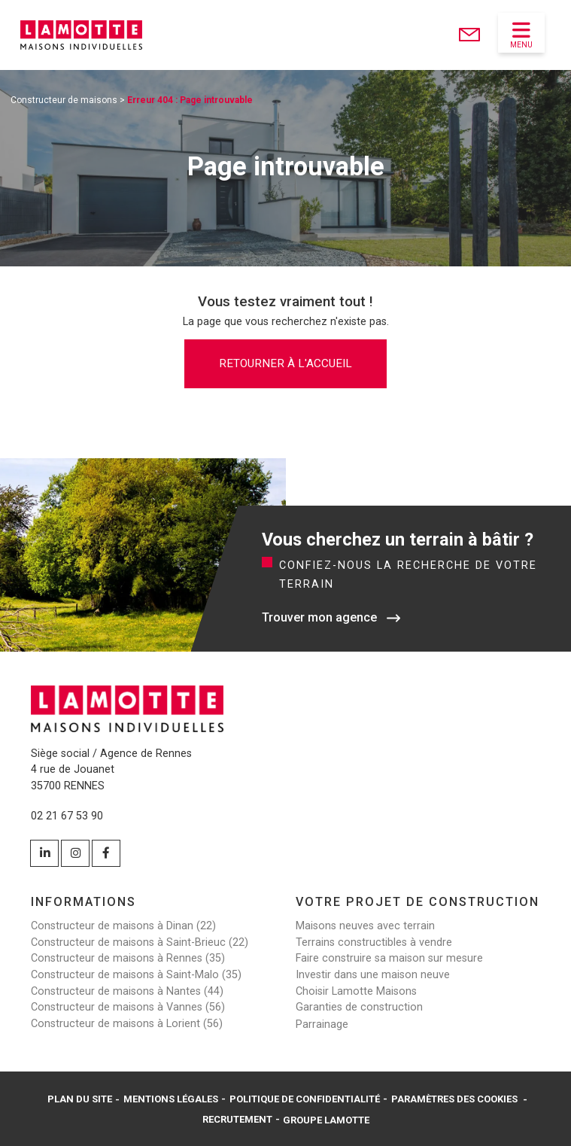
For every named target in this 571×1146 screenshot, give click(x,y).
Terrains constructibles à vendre (374, 942)
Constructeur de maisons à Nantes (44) (127, 991)
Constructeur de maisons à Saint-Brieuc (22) (139, 942)
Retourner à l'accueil (285, 363)
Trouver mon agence (319, 617)
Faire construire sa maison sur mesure (389, 958)
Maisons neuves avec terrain (365, 926)
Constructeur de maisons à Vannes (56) (128, 1007)
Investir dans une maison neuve (373, 974)
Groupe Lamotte (326, 1119)
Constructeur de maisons (64, 100)
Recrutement (237, 1118)
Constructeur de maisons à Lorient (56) (127, 1023)
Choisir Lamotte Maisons (356, 991)
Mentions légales (170, 1098)
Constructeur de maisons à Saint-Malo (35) (136, 974)
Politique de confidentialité (304, 1098)
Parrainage (322, 1024)
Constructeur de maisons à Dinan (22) (123, 926)
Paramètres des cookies (454, 1099)
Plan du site (79, 1099)
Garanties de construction (359, 1007)
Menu (521, 34)
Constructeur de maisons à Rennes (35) (128, 958)
